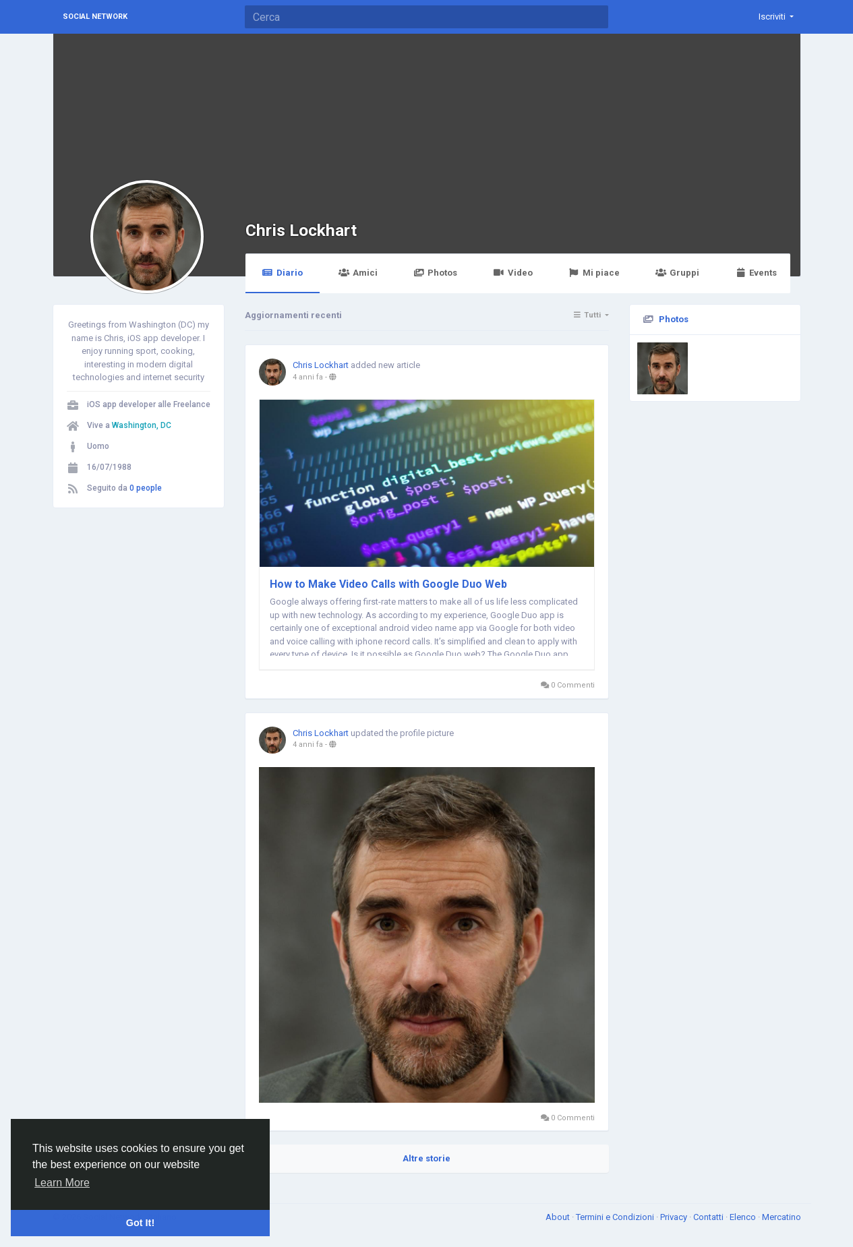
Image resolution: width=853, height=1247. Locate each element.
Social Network (95, 16)
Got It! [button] (140, 1222)
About (559, 1217)
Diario (282, 273)
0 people (145, 488)
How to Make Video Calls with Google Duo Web (388, 584)
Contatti (709, 1217)
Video (512, 273)
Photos (435, 273)
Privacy (674, 1217)
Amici (358, 273)
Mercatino (781, 1217)
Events (756, 273)
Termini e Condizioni (616, 1217)
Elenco (744, 1217)
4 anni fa (308, 377)
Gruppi (677, 273)
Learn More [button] (62, 1182)
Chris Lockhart (301, 230)
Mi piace (594, 273)
